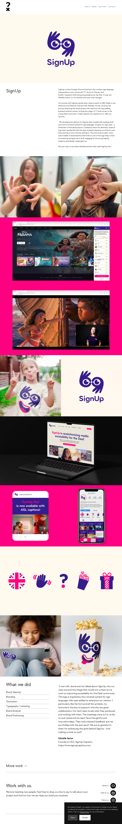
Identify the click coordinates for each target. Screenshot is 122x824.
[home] (8, 6)
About (87, 7)
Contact (112, 7)
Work (94, 7)
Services (102, 7)
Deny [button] (73, 817)
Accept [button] (85, 817)
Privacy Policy (84, 812)
